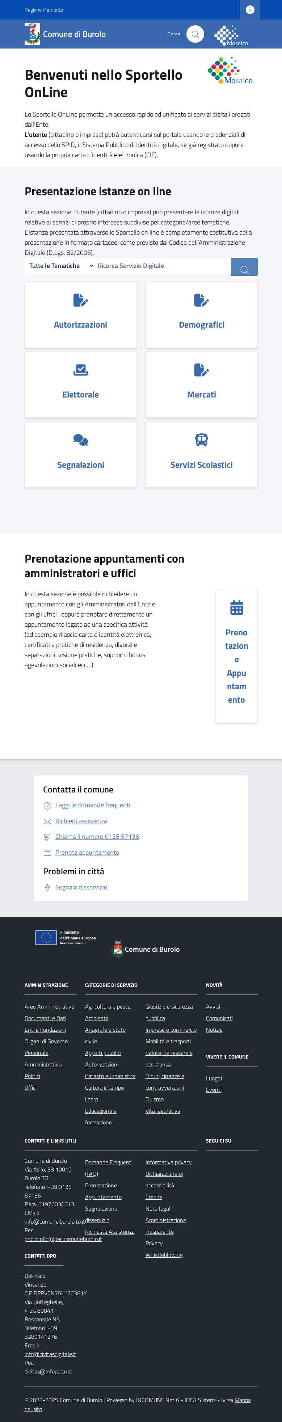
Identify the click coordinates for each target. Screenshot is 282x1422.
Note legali (159, 1208)
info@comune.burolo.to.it (55, 1221)
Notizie (214, 1029)
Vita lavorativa (163, 1110)
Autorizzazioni (101, 1064)
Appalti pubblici (103, 1052)
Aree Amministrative (49, 1006)
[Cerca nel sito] (195, 34)
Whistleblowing (164, 1254)
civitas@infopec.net (48, 1371)
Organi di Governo (46, 1041)
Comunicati (219, 1018)
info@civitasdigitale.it (50, 1354)
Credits (154, 1196)
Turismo (155, 1099)
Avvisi (213, 1006)
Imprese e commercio (171, 1029)
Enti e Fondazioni (45, 1029)
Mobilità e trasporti (168, 1041)
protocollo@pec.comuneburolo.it (63, 1238)
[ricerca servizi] (244, 267)
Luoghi (214, 1078)
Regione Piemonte (44, 9)
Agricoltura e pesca (108, 1006)
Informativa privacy (169, 1162)
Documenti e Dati (45, 1018)
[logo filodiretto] (235, 34)
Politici (32, 1076)
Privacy (154, 1243)
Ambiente (97, 1018)
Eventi (214, 1089)
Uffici (31, 1087)
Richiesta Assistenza (110, 1231)
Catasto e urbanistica (110, 1076)
